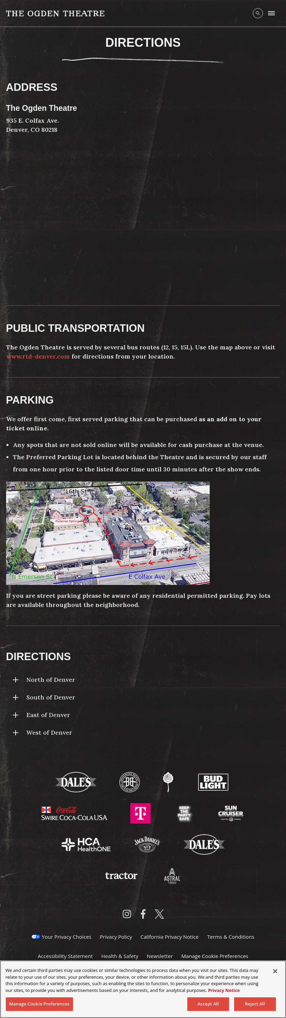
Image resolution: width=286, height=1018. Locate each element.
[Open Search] (258, 13)
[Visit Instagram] (126, 914)
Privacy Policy (116, 936)
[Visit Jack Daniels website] (148, 844)
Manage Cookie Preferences (214, 956)
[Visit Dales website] (204, 844)
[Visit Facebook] (143, 914)
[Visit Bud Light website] (213, 781)
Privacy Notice (224, 990)
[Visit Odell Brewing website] (169, 781)
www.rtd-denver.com (38, 356)
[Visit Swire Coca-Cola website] (75, 812)
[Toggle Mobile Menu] (271, 13)
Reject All (255, 1004)
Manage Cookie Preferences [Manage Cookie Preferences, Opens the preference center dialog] (39, 1004)
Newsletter (160, 956)
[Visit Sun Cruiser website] (231, 812)
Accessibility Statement (65, 956)
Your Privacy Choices (66, 936)
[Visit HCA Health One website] (87, 844)
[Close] (275, 971)
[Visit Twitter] (159, 914)
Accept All (208, 1004)
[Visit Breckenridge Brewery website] (130, 781)
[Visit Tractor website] (121, 875)
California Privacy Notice (169, 936)
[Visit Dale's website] (77, 781)
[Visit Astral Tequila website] (172, 875)
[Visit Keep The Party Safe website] (185, 812)
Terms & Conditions (230, 936)
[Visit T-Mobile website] (141, 812)
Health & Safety (119, 956)
